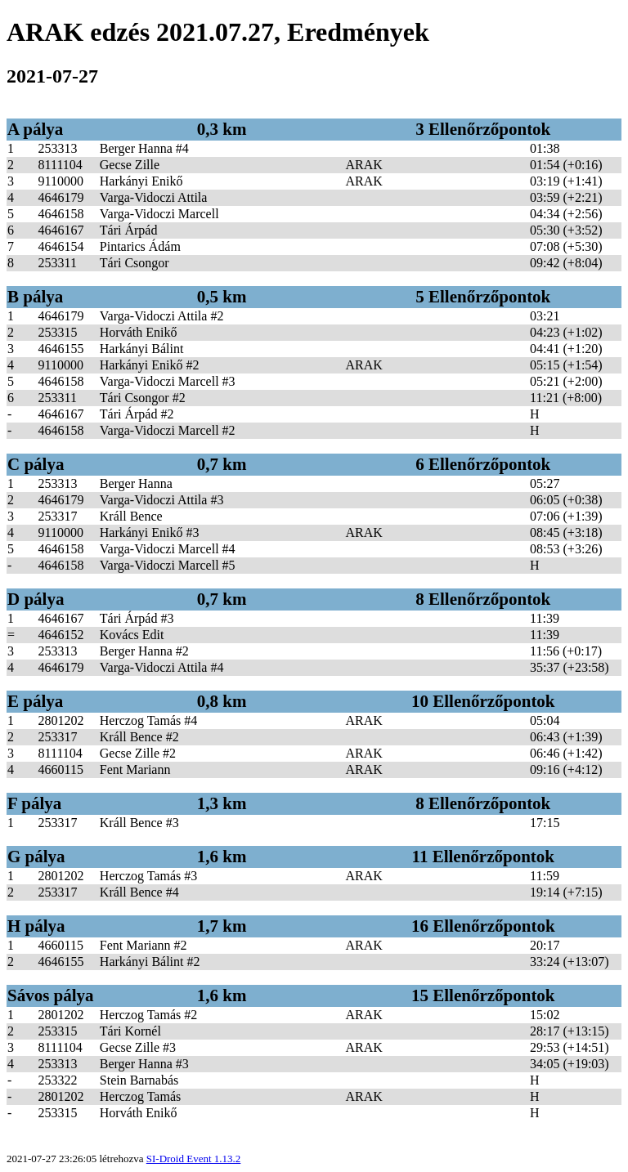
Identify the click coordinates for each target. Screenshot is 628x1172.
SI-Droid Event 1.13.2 (193, 1158)
